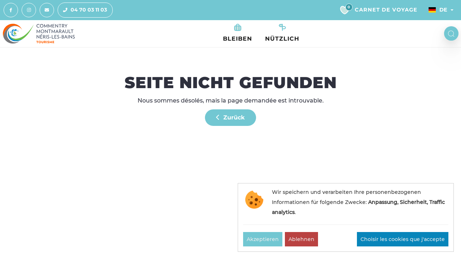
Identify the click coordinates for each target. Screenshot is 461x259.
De (438, 9)
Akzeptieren (263, 239)
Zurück (230, 117)
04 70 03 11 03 (82, 10)
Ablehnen (301, 239)
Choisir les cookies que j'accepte (403, 239)
